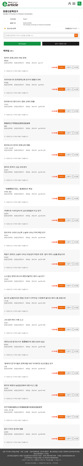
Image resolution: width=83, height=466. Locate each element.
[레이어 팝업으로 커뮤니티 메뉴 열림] (74, 4)
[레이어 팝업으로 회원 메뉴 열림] (69, 4)
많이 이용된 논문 (60, 44)
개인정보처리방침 (30, 463)
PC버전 (55, 463)
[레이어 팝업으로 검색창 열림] (79, 4)
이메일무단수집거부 (44, 463)
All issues (22, 44)
